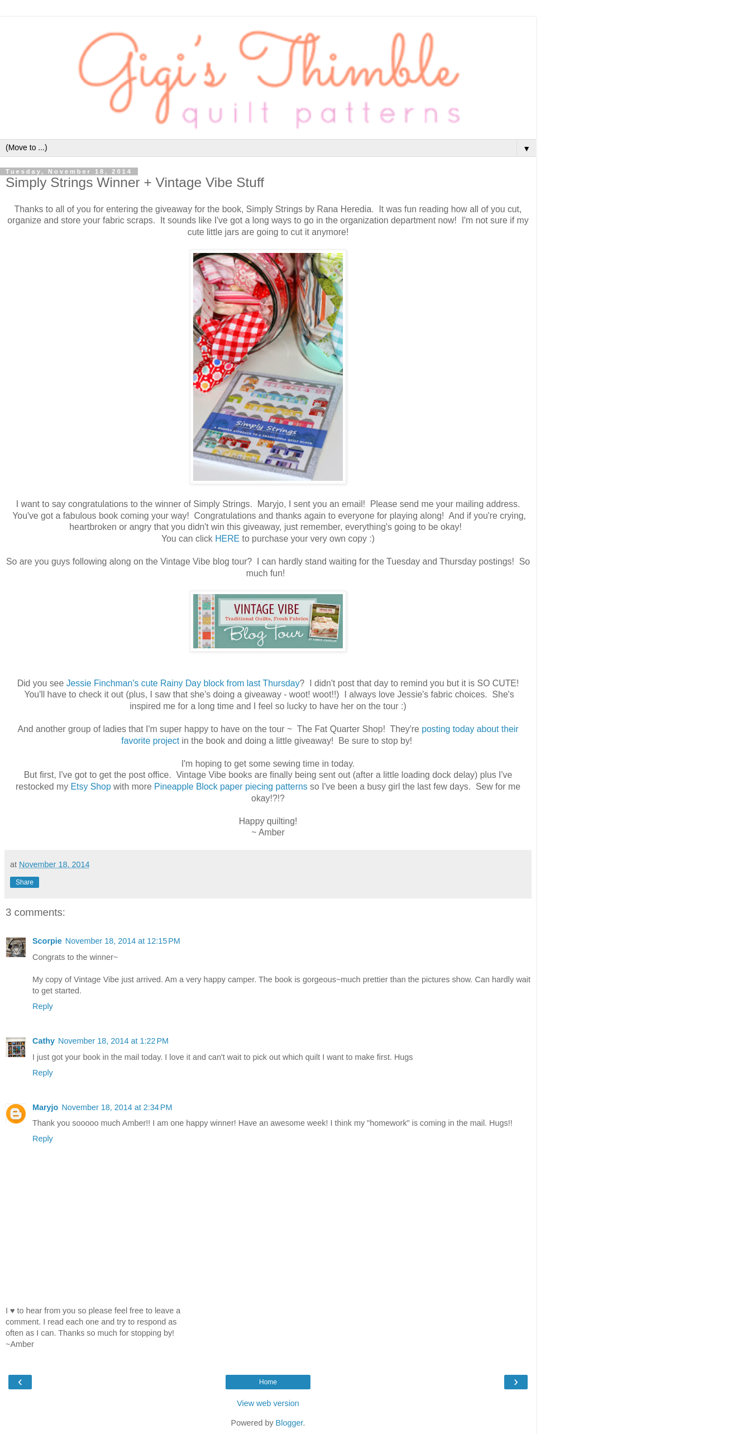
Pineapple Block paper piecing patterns (231, 786)
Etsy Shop (91, 786)
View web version (268, 1403)
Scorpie (47, 940)
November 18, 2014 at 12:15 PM (122, 940)
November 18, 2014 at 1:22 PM (113, 1040)
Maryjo (45, 1107)
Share (25, 882)
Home (268, 1382)
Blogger (289, 1422)
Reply (42, 1006)
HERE (227, 538)
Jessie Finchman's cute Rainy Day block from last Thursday (183, 683)
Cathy (43, 1040)
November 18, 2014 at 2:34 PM (116, 1107)
